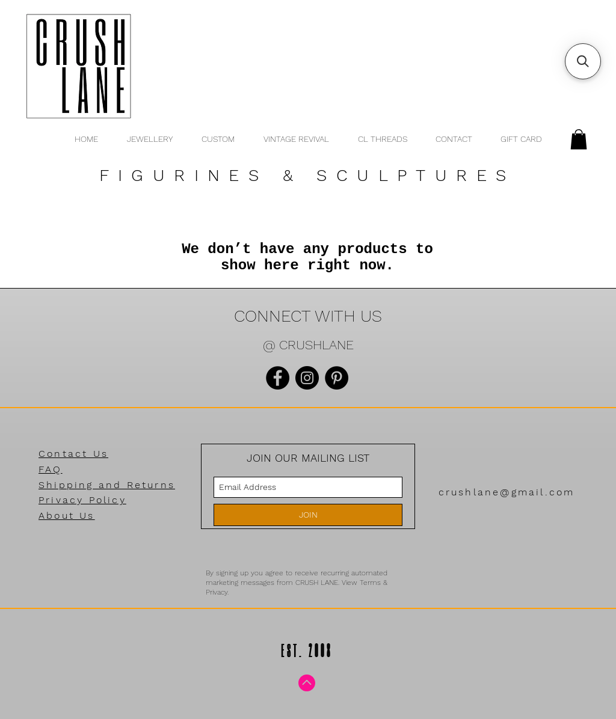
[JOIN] (308, 515)
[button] (578, 139)
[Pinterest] (336, 378)
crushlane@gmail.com (507, 492)
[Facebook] (277, 378)
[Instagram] (307, 378)
